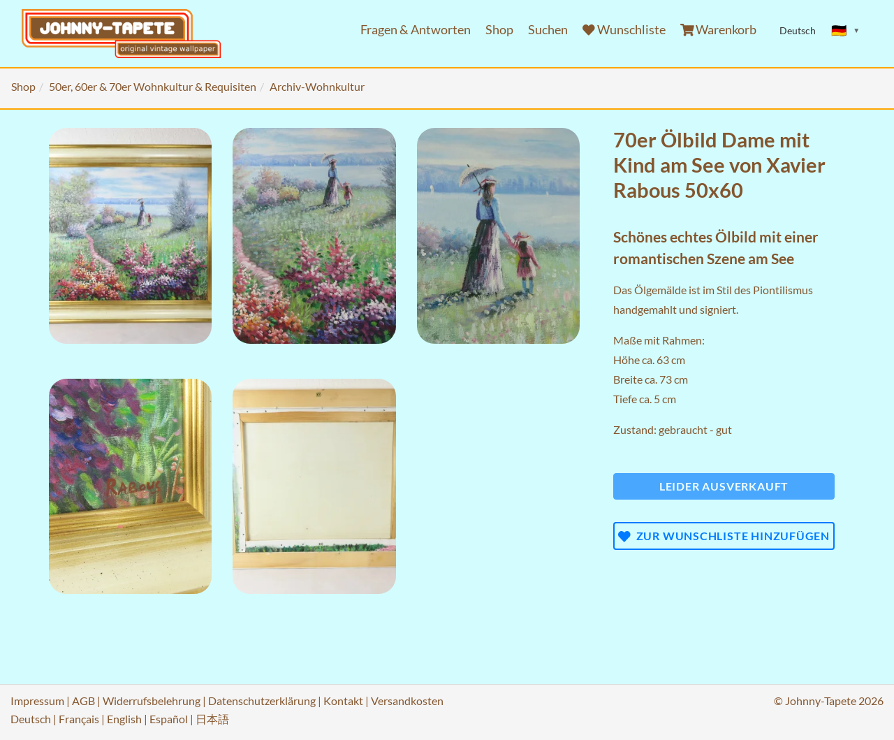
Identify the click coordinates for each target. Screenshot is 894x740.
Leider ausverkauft (724, 486)
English (124, 718)
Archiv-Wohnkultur (317, 86)
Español (168, 718)
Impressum (37, 700)
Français (79, 718)
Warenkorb (718, 29)
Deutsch (30, 718)
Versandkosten (407, 700)
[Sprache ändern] (846, 31)
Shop (499, 29)
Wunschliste (624, 29)
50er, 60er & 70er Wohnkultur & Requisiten (152, 86)
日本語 (212, 718)
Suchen (548, 29)
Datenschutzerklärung (262, 700)
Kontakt (343, 700)
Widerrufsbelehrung (151, 700)
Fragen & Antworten (415, 29)
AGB (83, 700)
